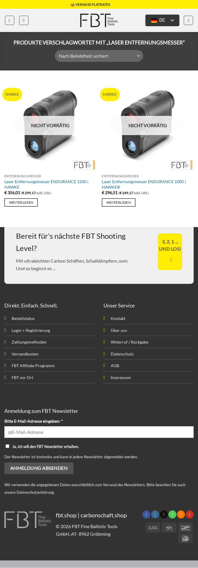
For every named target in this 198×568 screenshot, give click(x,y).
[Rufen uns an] (172, 515)
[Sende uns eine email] (164, 515)
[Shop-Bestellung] (99, 56)
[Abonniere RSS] (181, 515)
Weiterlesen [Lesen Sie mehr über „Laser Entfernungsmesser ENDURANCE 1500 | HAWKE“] (21, 202)
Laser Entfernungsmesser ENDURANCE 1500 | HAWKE (46, 184)
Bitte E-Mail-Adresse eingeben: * (33, 421)
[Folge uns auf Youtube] (190, 515)
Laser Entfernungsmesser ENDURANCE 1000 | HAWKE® (144, 184)
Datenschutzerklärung (35, 492)
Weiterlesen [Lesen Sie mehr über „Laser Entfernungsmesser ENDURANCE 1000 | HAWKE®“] (118, 202)
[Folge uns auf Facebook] (146, 515)
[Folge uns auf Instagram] (155, 515)
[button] (9, 20)
